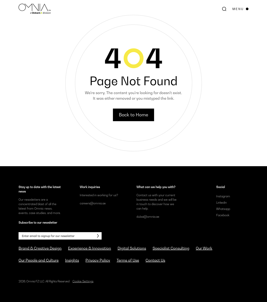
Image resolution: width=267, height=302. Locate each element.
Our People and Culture (39, 260)
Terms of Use (128, 260)
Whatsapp (223, 209)
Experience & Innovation (89, 248)
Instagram (223, 196)
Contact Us (155, 260)
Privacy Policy (97, 260)
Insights (72, 260)
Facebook (222, 215)
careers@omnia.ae (93, 203)
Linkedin (221, 202)
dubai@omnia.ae (147, 216)
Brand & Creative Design (40, 248)
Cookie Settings (82, 281)
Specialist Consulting (171, 248)
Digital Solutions (132, 248)
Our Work (204, 248)
